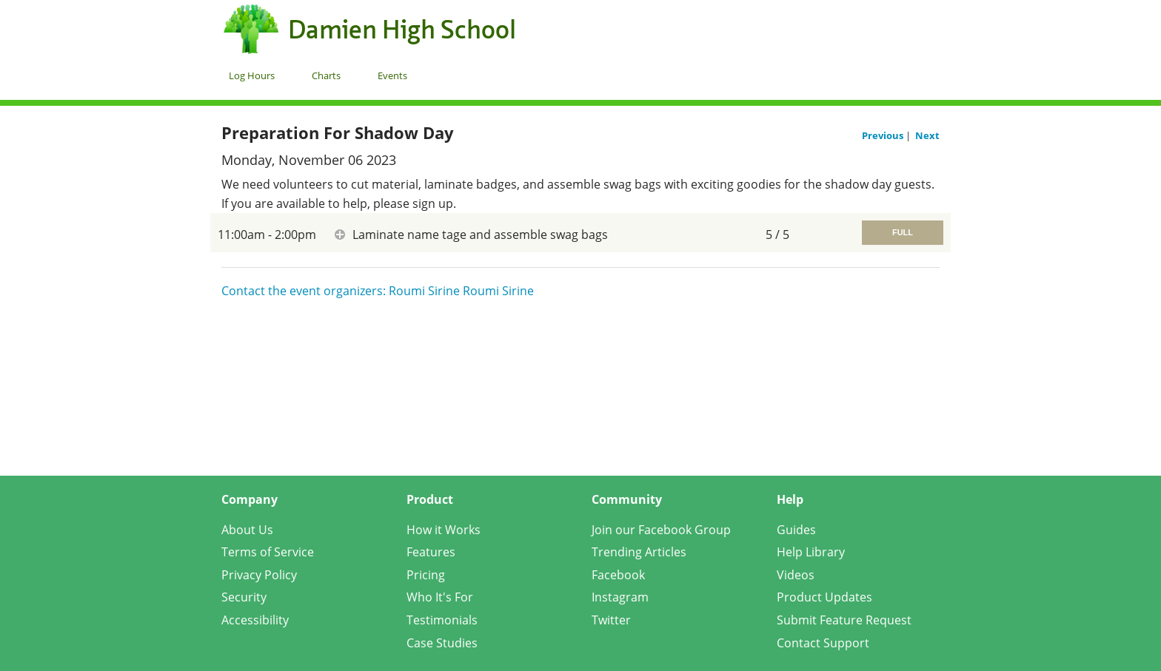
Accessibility (255, 620)
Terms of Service (267, 552)
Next (927, 135)
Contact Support (823, 643)
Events (392, 75)
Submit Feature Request (844, 620)
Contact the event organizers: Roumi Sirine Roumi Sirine (377, 291)
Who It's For (439, 597)
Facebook (618, 575)
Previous (884, 135)
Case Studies (442, 643)
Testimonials (442, 620)
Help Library (811, 552)
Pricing (425, 575)
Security (244, 597)
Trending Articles (639, 552)
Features (430, 552)
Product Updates (824, 597)
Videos (795, 575)
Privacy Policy (259, 575)
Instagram (620, 597)
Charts (326, 75)
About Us (247, 530)
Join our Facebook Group (661, 530)
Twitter (611, 620)
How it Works (443, 530)
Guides (796, 530)
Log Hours (252, 75)
